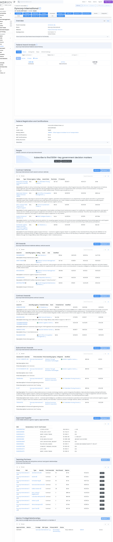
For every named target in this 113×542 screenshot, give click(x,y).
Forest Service (41, 244)
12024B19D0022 (26, 244)
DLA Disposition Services (43, 263)
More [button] (83, 2)
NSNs (41, 16)
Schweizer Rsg (47, 454)
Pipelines (6, 21)
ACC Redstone (65, 217)
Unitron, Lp (45, 468)
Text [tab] (108, 21)
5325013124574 (26, 409)
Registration (41, 13)
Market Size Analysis (27, 530)
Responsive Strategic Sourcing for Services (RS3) (35, 181)
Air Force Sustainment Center (69, 200)
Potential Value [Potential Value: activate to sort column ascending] (79, 289)
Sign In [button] (100, 2)
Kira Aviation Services (62, 494)
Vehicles (6, 40)
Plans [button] (89, 2)
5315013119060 (25, 419)
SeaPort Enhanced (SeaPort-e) (30, 208)
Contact (27, 540)
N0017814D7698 (26, 269)
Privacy (37, 540)
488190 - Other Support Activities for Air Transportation (67, 132)
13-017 (23, 365)
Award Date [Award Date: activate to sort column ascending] (89, 179)
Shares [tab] (30, 52)
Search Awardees (26, 6)
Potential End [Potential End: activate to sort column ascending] (96, 289)
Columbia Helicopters (49, 465)
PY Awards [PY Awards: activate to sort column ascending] (105, 179)
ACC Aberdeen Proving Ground (69, 181)
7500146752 (25, 379)
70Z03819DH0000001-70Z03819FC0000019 (33, 307)
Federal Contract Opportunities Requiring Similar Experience (38, 524)
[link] (108, 176)
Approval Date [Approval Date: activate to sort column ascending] (26, 492)
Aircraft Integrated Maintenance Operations (50, 269)
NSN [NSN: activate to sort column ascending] (23, 402)
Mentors (58, 16)
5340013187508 (26, 405)
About (22, 540)
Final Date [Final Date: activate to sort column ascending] (97, 179)
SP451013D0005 (26, 263)
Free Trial (60, 161)
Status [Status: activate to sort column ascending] (104, 492)
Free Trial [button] (108, 2)
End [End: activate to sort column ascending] (93, 242)
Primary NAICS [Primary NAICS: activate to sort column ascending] (93, 492)
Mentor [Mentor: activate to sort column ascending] (38, 492)
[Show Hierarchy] (58, 25)
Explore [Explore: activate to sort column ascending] (104, 445)
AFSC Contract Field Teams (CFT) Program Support (36, 200)
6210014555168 (26, 407)
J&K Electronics (47, 448)
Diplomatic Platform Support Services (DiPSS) (34, 190)
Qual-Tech (46, 474)
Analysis (33, 13)
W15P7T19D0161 (26, 250)
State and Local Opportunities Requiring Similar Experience (38, 526)
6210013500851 (26, 414)
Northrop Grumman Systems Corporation (61, 357)
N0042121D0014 (26, 258)
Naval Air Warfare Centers (56, 312)
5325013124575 (26, 426)
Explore (104, 448)
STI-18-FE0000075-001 (28, 349)
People (5, 52)
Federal (5, 5)
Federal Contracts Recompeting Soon (32, 528)
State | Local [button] (13, 5)
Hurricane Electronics (48, 457)
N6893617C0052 (26, 312)
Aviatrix (45, 451)
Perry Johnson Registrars (49, 462)
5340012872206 (26, 422)
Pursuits (6, 23)
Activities (6, 25)
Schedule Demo (69, 161)
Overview (24, 13)
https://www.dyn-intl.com (59, 29)
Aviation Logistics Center (55, 307)
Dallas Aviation (47, 460)
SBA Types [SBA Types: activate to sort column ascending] (80, 492)
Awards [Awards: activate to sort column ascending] (72, 445)
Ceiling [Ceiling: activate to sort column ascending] (82, 179)
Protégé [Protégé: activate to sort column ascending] (59, 492)
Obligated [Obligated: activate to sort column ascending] (98, 338)
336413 (90, 494)
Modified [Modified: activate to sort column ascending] (102, 242)
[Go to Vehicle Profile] (30, 250)
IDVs (75, 13)
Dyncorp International (41, 341)
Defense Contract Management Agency (49, 250)
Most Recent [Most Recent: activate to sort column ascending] (94, 445)
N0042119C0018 (26, 302)
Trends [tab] (24, 52)
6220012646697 (26, 417)
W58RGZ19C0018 (26, 292)
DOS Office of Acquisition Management (59, 318)
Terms (32, 540)
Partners (49, 16)
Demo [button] (95, 2)
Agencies (6, 50)
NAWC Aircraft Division (55, 302)
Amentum (54, 25)
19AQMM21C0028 (26, 318)
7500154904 (25, 357)
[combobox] (46, 1)
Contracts (6, 15)
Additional (74, 16)
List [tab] (104, 21)
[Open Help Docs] (32, 6)
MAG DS (52, 365)
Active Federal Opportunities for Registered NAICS (35, 532)
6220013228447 (26, 412)
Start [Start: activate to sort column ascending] (86, 242)
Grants (5, 17)
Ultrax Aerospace (47, 471)
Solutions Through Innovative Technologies (62, 341)
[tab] (23, 58)
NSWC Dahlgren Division (67, 208)
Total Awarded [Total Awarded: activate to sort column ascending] (81, 445)
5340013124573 (26, 424)
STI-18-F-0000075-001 (28, 341)
